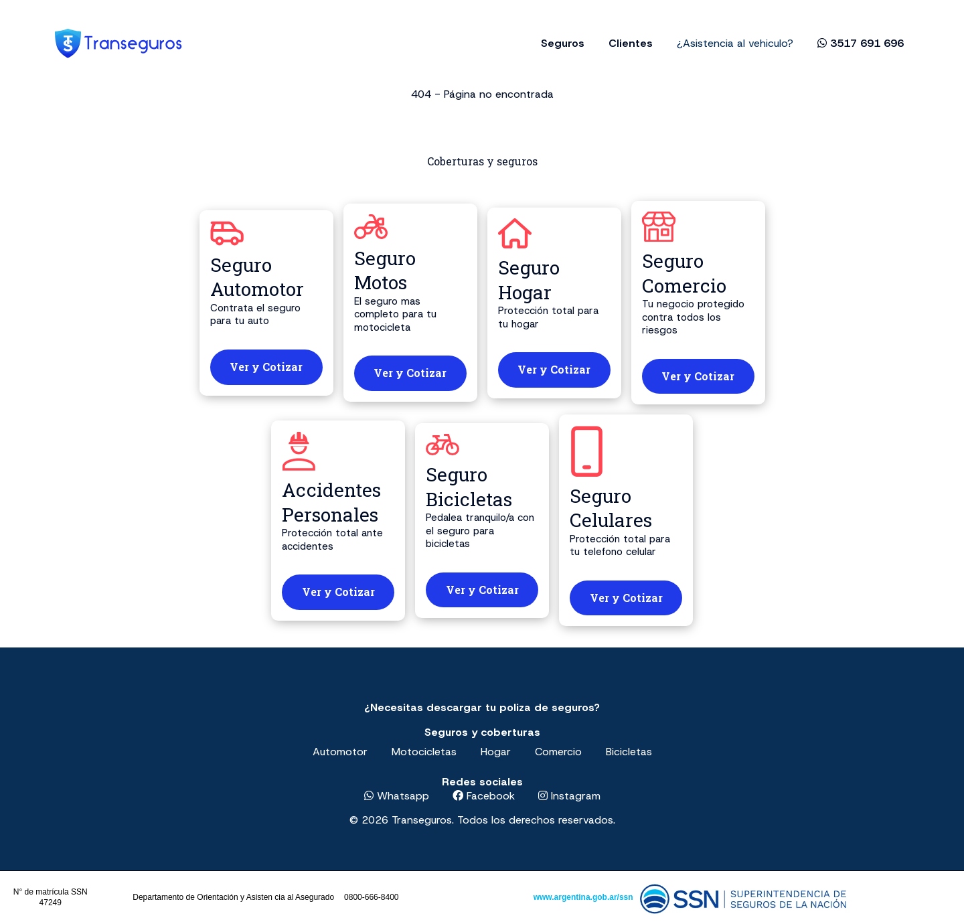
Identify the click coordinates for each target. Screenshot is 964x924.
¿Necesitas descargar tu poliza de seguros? (482, 707)
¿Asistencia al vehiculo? (735, 43)
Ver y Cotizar (266, 367)
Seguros (562, 43)
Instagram (569, 796)
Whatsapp (396, 796)
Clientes (631, 43)
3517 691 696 (860, 43)
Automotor (340, 752)
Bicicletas (629, 752)
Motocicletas (424, 752)
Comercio (558, 752)
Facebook (484, 796)
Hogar (496, 752)
